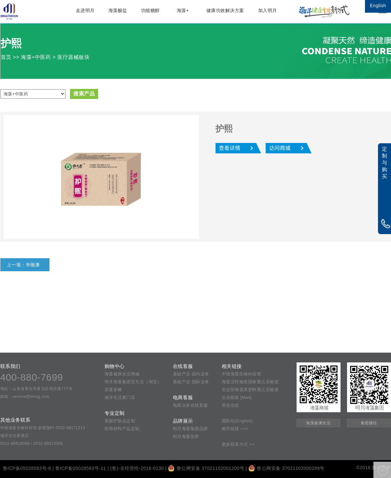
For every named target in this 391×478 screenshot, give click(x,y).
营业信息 (230, 405)
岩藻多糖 (113, 389)
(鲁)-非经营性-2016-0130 (137, 468)
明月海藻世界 (186, 436)
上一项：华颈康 (23, 264)
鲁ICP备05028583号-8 (27, 468)
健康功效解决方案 (225, 10)
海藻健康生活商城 (122, 374)
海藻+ (183, 10)
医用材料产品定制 (122, 428)
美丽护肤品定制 (120, 420)
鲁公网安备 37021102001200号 (206, 468)
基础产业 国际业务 (191, 381)
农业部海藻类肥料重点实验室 (250, 389)
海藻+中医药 (36, 57)
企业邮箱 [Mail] (237, 397)
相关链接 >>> (235, 428)
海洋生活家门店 (120, 397)
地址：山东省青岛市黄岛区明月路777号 (36, 389)
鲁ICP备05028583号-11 (80, 468)
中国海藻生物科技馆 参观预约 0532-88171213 (42, 428)
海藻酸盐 (117, 10)
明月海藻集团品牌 (190, 428)
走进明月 (85, 10)
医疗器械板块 (73, 57)
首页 (6, 57)
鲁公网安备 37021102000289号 (286, 468)
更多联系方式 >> (238, 444)
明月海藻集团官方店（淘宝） (133, 381)
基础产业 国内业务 (191, 374)
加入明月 (267, 10)
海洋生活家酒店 (14, 435)
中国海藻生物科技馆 (241, 374)
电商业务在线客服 (190, 405)
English (378, 5)
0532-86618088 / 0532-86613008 (31, 443)
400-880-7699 (31, 377)
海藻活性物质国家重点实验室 (250, 381)
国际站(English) (237, 420)
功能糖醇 (150, 10)
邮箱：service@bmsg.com (24, 396)
